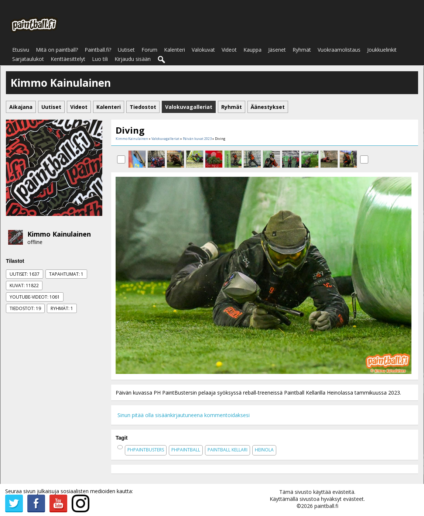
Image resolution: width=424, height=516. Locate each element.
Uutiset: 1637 (25, 274)
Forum (149, 49)
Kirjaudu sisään (132, 58)
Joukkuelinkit (382, 49)
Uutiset (126, 49)
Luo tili (100, 58)
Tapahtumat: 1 (66, 274)
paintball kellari (227, 450)
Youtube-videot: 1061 (35, 297)
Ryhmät (302, 49)
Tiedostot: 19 (25, 308)
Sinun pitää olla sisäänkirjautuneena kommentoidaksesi (183, 415)
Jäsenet (277, 49)
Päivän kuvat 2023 (197, 138)
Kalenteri (174, 49)
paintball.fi (326, 505)
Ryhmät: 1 (62, 308)
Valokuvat (203, 49)
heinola (264, 450)
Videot (229, 49)
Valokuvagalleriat (165, 138)
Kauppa (252, 49)
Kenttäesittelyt (68, 58)
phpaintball (185, 450)
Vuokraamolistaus (339, 49)
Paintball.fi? (98, 49)
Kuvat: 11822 (24, 285)
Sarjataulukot (28, 58)
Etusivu (20, 49)
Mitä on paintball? (57, 49)
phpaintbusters (145, 450)
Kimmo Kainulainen (59, 234)
